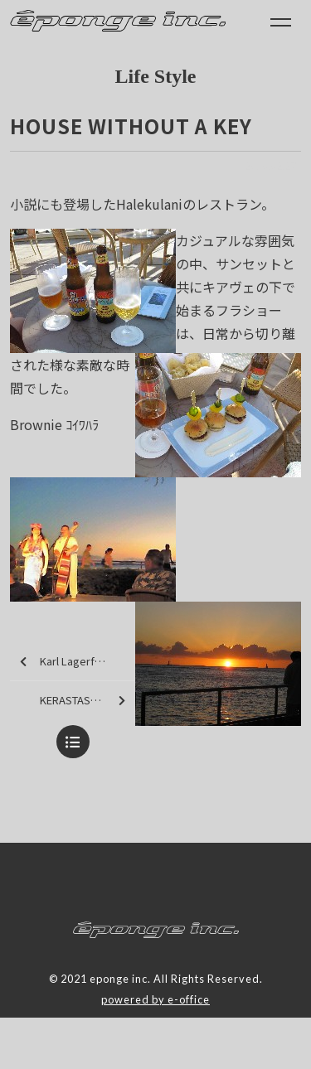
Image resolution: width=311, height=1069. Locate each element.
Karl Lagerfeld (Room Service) (77, 661)
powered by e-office (155, 999)
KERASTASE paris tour (87, 700)
